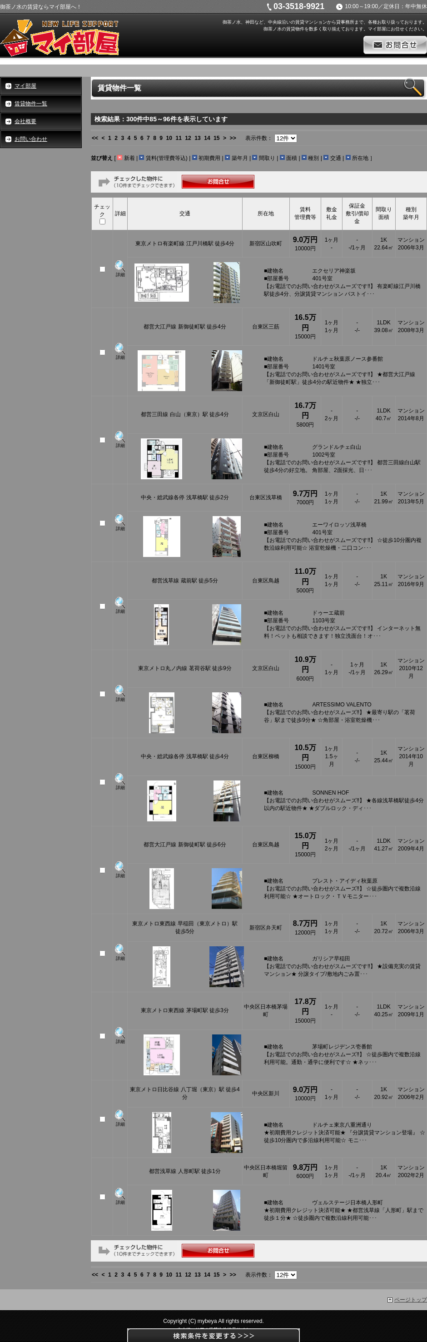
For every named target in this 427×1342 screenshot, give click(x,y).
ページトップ (410, 1300)
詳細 (120, 274)
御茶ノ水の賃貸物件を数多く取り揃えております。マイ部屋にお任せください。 (345, 28)
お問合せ (395, 45)
